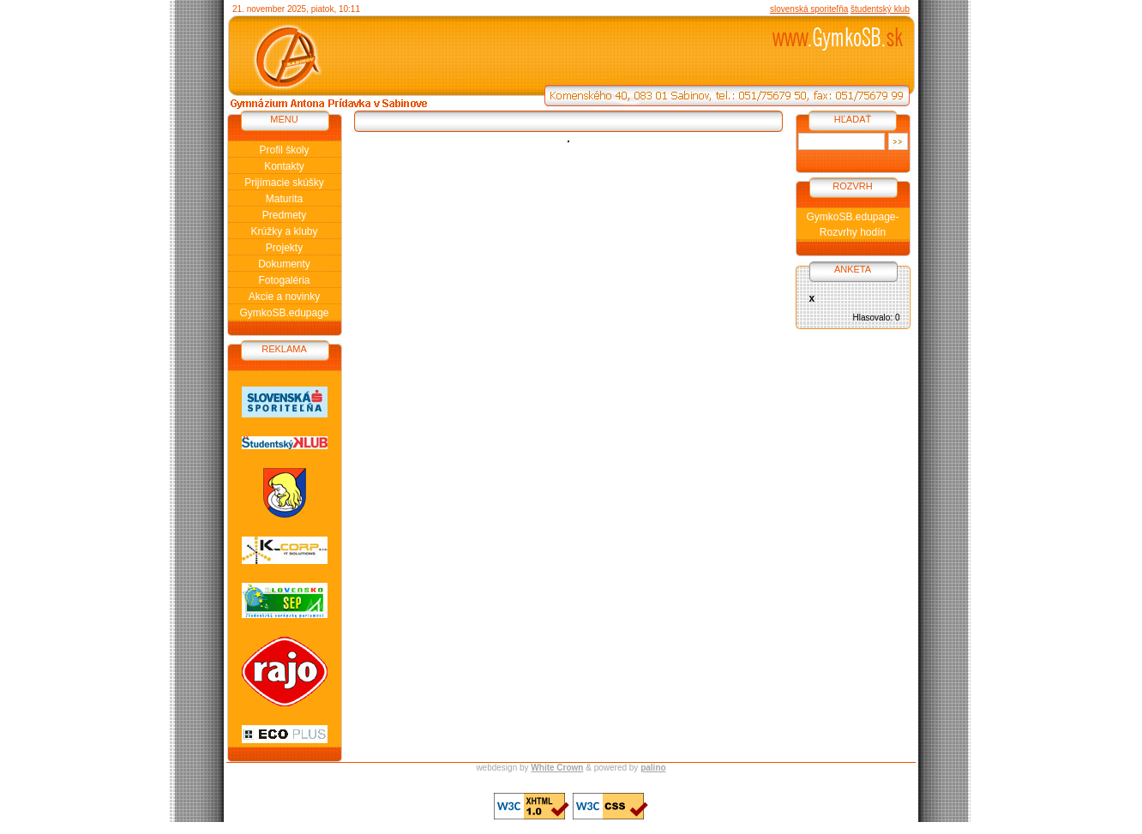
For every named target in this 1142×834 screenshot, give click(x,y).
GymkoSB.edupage (283, 313)
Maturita (284, 199)
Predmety (284, 215)
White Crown (557, 767)
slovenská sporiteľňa (809, 9)
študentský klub (880, 9)
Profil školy (284, 150)
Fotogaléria (284, 280)
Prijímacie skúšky (284, 183)
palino (652, 767)
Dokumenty (284, 264)
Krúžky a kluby (283, 231)
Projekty (284, 248)
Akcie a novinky (284, 297)
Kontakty (284, 166)
